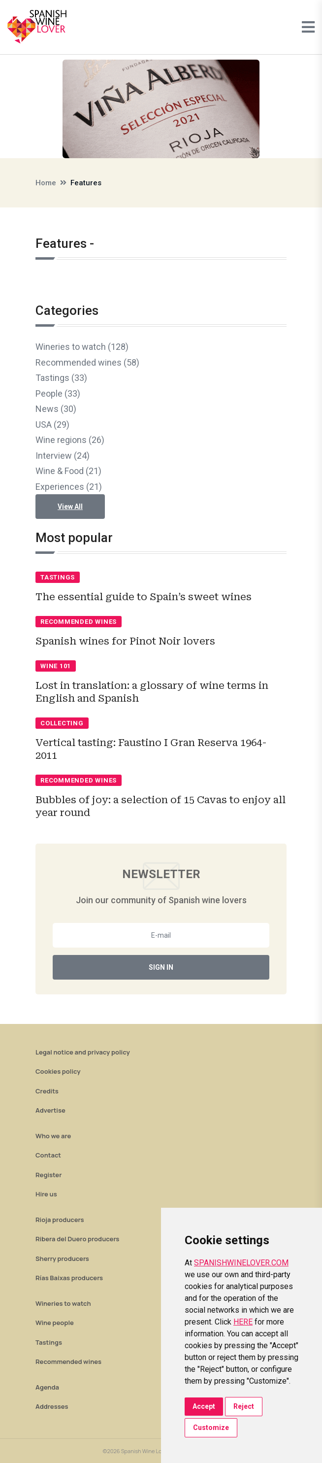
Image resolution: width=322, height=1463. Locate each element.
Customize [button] (211, 1427)
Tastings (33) (61, 378)
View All (70, 506)
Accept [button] (204, 1406)
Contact (48, 1155)
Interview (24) (62, 455)
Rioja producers (59, 1219)
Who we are (53, 1135)
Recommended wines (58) (87, 362)
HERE (243, 1322)
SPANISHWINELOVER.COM (241, 1262)
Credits (47, 1091)
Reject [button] (243, 1406)
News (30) (55, 409)
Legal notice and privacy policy (82, 1052)
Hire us (46, 1194)
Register (48, 1174)
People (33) (57, 393)
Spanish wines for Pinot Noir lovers (125, 641)
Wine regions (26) (69, 440)
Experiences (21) (68, 486)
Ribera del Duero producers (77, 1238)
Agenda (47, 1387)
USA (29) (52, 424)
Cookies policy (58, 1071)
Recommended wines (78, 621)
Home (45, 182)
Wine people (54, 1322)
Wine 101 (55, 666)
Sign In (161, 967)
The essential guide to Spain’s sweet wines (143, 597)
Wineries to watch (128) (82, 346)
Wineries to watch (63, 1303)
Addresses (51, 1406)
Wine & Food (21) (68, 471)
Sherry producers (62, 1258)
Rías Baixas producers (69, 1277)
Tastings (57, 577)
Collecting (62, 723)
